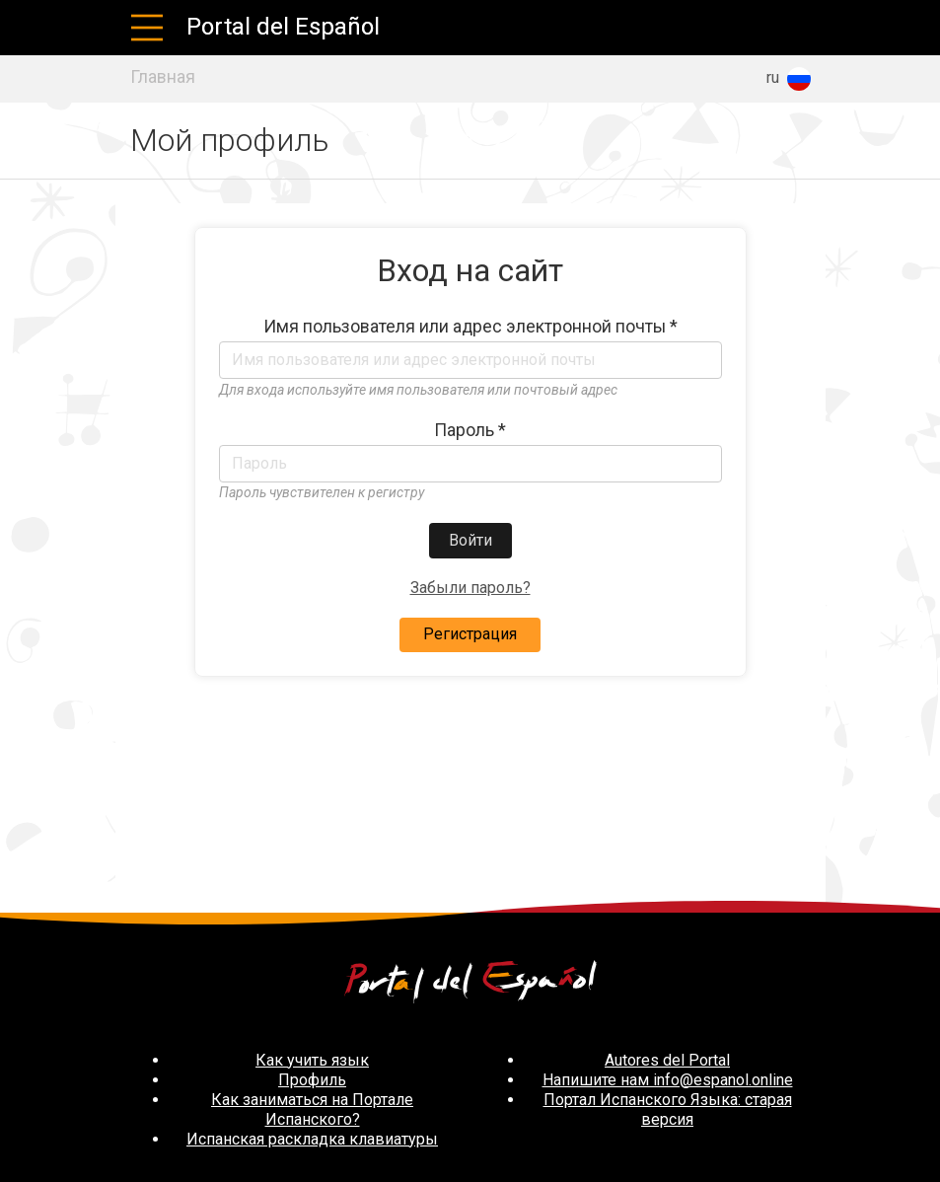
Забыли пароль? (470, 587)
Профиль (312, 1080)
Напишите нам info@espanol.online (667, 1080)
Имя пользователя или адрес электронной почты (470, 326)
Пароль (470, 430)
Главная (162, 77)
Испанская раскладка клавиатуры (312, 1139)
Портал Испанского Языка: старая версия (667, 1109)
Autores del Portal (667, 1060)
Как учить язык (312, 1060)
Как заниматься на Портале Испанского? (312, 1109)
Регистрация (470, 634)
